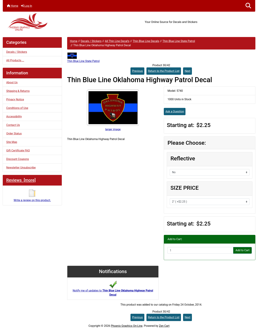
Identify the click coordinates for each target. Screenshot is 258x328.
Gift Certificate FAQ (18, 150)
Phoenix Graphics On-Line (126, 325)
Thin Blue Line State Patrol (179, 41)
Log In (26, 5)
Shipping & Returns (18, 91)
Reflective (182, 158)
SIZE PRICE (184, 187)
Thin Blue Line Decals (146, 41)
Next (187, 71)
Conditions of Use (17, 108)
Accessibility (14, 116)
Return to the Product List (163, 71)
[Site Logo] (44, 22)
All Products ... (15, 60)
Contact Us (13, 125)
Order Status (14, 133)
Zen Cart (164, 325)
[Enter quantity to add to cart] (200, 250)
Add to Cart (242, 250)
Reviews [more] (21, 180)
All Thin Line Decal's (117, 41)
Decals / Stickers (91, 41)
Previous (137, 71)
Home (12, 5)
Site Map (11, 142)
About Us (12, 82)
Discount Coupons (17, 159)
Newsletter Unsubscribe (21, 167)
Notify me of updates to (113, 290)
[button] (248, 5)
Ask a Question (174, 111)
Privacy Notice (15, 99)
